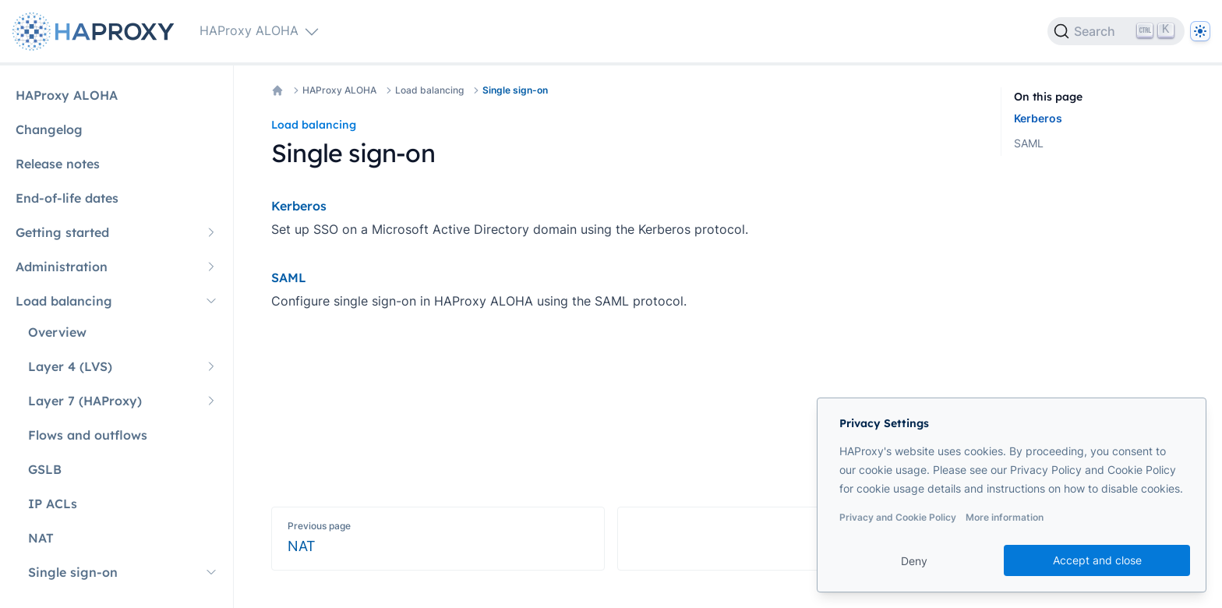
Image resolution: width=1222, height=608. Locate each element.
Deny (914, 560)
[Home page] (96, 31)
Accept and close (1097, 560)
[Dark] (1200, 31)
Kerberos (1038, 118)
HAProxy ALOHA (339, 90)
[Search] (1116, 31)
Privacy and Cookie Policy (897, 517)
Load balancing (429, 90)
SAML (1029, 143)
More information (1005, 517)
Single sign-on (515, 90)
